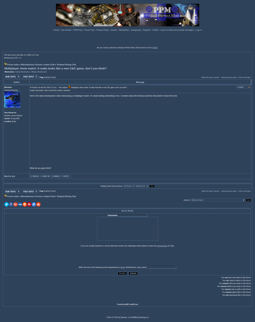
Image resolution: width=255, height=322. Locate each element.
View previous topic (229, 77)
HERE (155, 47)
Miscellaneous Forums (31, 65)
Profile (156, 30)
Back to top (9, 176)
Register (147, 30)
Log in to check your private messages (177, 30)
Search (114, 30)
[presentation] (29, 256)
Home (57, 30)
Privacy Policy (102, 30)
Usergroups (136, 30)
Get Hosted (66, 30)
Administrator (162, 246)
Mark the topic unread (210, 77)
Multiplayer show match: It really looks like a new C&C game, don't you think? (56, 68)
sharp (123, 267)
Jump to (186, 200)
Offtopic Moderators (39, 72)
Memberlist (124, 30)
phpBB (126, 304)
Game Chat (49, 65)
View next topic (245, 77)
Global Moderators (22, 72)
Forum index (13, 65)
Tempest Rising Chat (66, 65)
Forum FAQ (89, 30)
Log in (198, 30)
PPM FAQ (78, 30)
